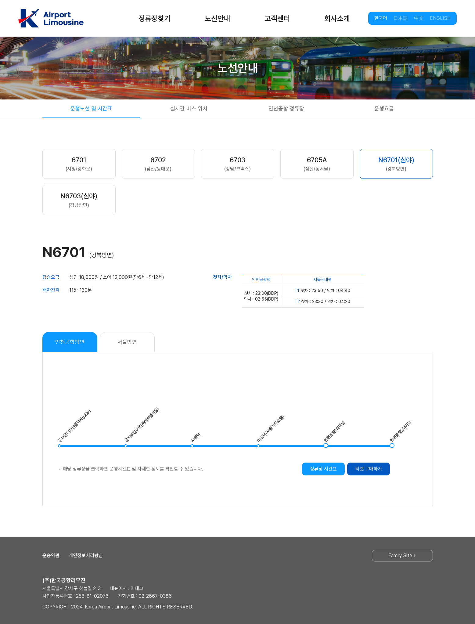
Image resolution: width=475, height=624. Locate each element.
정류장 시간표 (323, 469)
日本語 (400, 18)
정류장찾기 (155, 18)
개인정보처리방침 (86, 555)
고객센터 (277, 18)
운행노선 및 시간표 (91, 108)
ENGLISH (440, 18)
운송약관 (50, 555)
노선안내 (217, 18)
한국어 (380, 18)
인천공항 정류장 (286, 108)
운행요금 (384, 108)
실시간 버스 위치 (188, 108)
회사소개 (337, 18)
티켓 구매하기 (368, 469)
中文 (419, 18)
